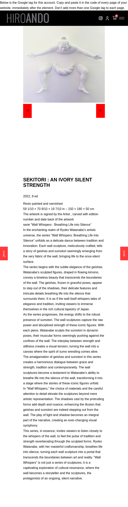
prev (3, 254)
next (124, 253)
